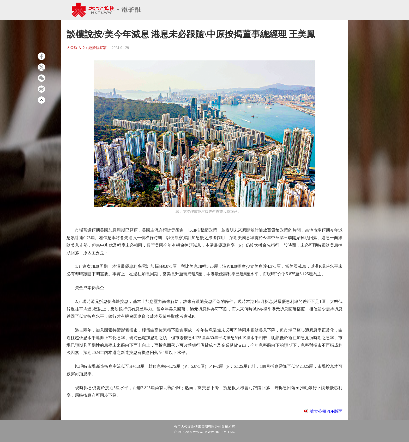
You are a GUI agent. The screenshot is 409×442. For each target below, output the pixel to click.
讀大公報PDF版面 (326, 411)
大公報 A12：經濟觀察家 (87, 48)
